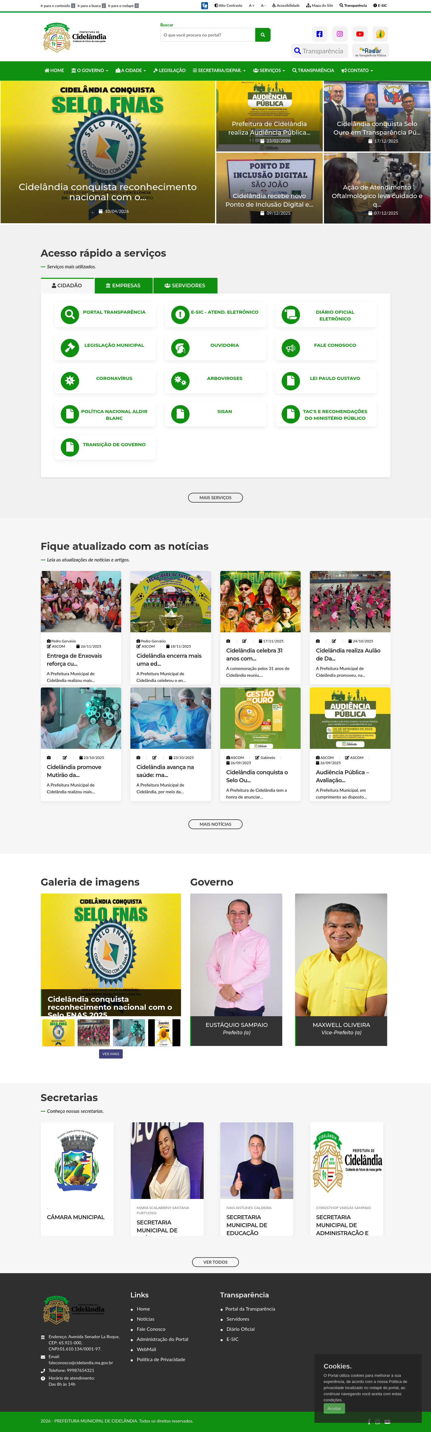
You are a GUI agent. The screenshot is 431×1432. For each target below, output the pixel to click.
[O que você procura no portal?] (263, 35)
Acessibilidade (286, 5)
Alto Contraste (228, 5)
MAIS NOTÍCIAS (215, 824)
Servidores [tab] (185, 286)
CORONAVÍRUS (114, 378)
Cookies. (338, 1366)
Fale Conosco (147, 1329)
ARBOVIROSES (224, 378)
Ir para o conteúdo (58, 5)
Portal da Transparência (247, 1308)
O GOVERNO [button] (89, 70)
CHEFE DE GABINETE (76, 1222)
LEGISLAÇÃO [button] (169, 70)
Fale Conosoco (335, 345)
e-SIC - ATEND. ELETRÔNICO (225, 312)
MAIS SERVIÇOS (215, 497)
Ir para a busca (92, 5)
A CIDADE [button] (131, 70)
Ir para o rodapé (123, 5)
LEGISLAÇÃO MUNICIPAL (114, 345)
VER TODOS (215, 1262)
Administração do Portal (159, 1339)
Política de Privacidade (157, 1359)
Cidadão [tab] (67, 286)
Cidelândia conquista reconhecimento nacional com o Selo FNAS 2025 (110, 1007)
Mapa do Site (319, 5)
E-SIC (229, 1339)
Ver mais (110, 1053)
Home (140, 1308)
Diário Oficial (237, 1329)
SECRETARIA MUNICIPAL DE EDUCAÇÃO (336, 1225)
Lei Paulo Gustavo (335, 378)
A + (252, 5)
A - (263, 5)
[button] (204, 5)
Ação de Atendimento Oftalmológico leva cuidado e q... (377, 196)
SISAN (224, 411)
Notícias (142, 1319)
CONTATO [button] (357, 70)
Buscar (215, 32)
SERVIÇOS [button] (269, 70)
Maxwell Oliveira (341, 1025)
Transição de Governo (114, 444)
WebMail (143, 1349)
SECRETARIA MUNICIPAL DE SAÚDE (246, 1230)
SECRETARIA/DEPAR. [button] (219, 70)
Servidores (234, 1319)
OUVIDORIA (224, 345)
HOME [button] (54, 70)
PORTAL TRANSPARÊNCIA (114, 312)
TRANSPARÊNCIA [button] (313, 70)
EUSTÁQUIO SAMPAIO (237, 1025)
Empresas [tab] (124, 286)
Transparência (319, 51)
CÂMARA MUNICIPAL (165, 1217)
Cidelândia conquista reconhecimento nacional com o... (108, 192)
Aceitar (334, 1408)
